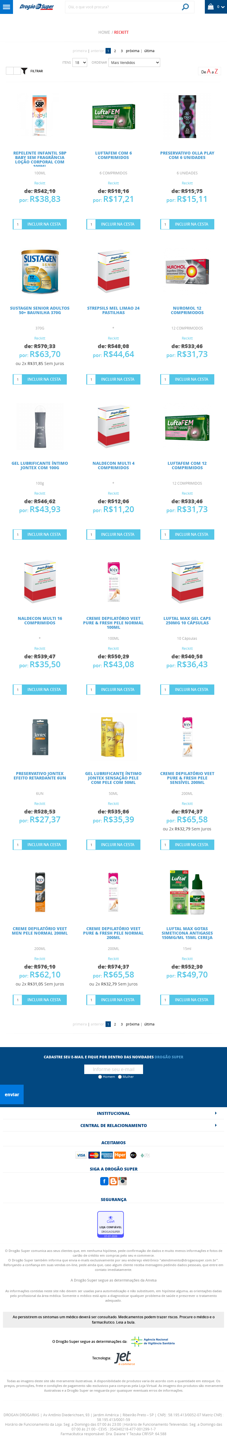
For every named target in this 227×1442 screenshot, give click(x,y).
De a (209, 71)
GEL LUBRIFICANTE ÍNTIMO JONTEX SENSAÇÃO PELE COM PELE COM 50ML (113, 777)
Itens (66, 62)
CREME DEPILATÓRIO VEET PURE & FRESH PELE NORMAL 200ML (113, 932)
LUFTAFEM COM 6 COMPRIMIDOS (113, 155)
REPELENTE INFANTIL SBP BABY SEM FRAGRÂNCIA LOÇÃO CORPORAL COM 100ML (40, 159)
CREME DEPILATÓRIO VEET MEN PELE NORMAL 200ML (40, 930)
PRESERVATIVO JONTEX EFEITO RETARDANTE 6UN (40, 775)
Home (104, 32)
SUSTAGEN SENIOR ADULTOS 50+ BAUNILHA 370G (39, 310)
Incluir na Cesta (44, 224)
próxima (133, 50)
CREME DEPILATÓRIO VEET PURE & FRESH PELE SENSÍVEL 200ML (187, 777)
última (149, 50)
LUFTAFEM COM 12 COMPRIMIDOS (187, 465)
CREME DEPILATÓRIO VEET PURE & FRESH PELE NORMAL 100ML (113, 622)
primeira (80, 50)
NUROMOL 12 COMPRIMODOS (187, 310)
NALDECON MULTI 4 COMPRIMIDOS (113, 465)
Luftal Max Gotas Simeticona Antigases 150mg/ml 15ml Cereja (187, 932)
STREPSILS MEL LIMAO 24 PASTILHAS (113, 310)
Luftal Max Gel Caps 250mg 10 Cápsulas (187, 620)
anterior (97, 50)
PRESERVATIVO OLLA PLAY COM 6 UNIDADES (187, 155)
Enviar (12, 1094)
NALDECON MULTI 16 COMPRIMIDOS (40, 620)
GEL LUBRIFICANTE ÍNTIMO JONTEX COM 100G (40, 465)
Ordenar (99, 62)
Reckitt (121, 32)
